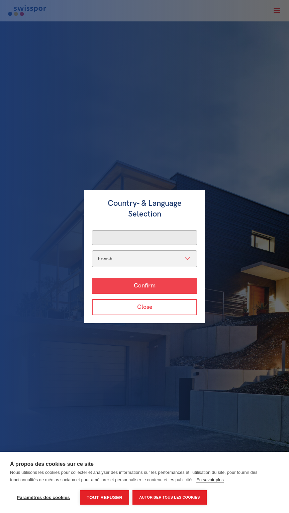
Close (144, 307)
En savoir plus (210, 479)
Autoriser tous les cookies (169, 497)
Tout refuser (104, 497)
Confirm (145, 285)
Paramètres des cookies (43, 497)
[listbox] (144, 258)
